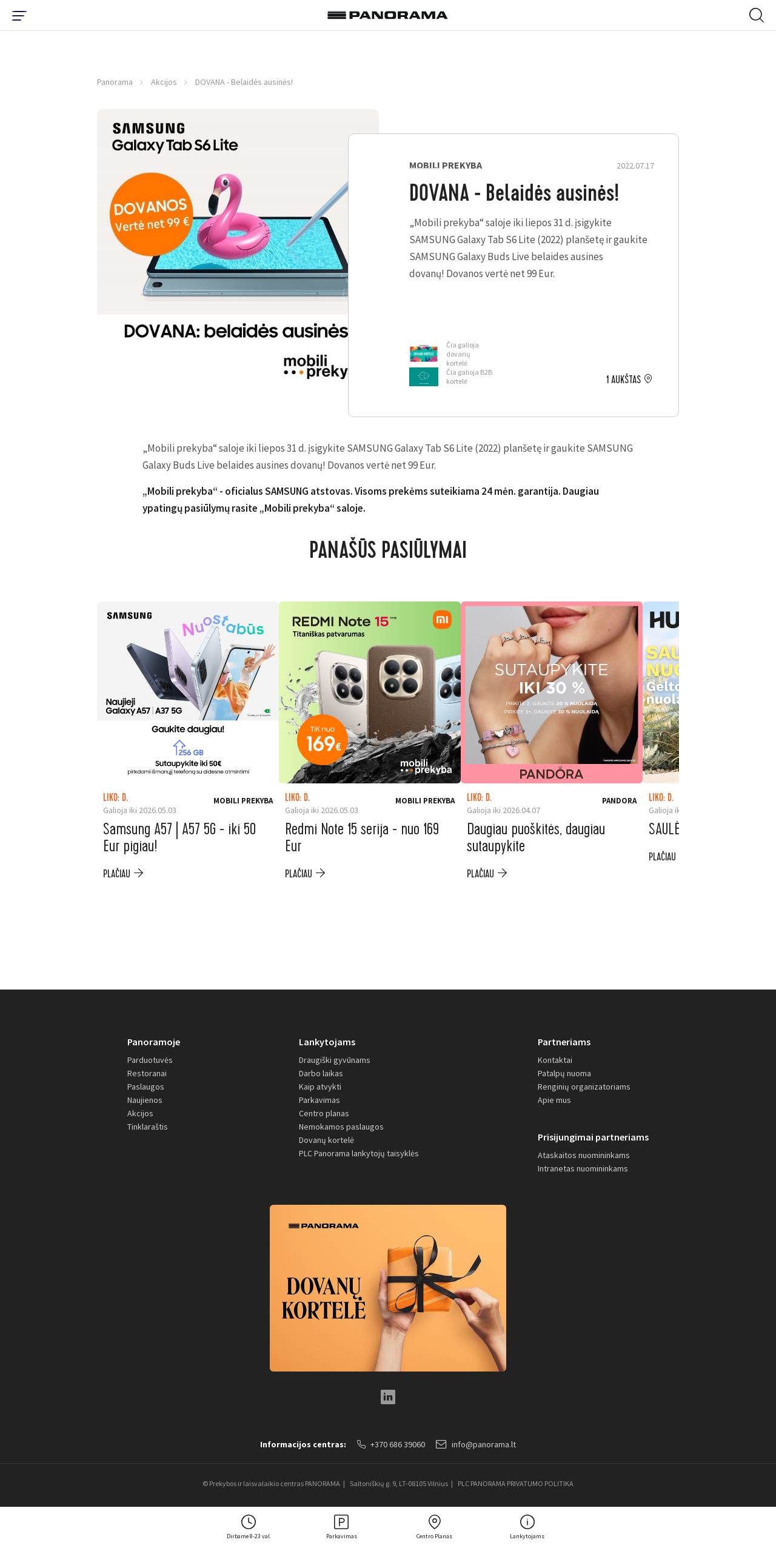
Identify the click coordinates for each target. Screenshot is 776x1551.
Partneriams (564, 1042)
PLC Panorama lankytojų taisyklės (359, 1153)
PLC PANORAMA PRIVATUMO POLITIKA (516, 1483)
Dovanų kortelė (326, 1139)
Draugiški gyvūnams (334, 1059)
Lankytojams (327, 1042)
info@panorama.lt (476, 1444)
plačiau (116, 874)
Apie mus (554, 1099)
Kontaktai (555, 1059)
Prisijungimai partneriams (593, 1137)
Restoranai (147, 1073)
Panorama (115, 81)
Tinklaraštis (147, 1126)
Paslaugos (145, 1086)
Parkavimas (319, 1099)
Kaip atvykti (320, 1086)
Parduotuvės (150, 1059)
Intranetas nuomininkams (583, 1168)
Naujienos (144, 1099)
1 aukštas (623, 380)
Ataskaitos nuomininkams (584, 1155)
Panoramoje (153, 1042)
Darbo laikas (321, 1073)
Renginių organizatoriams (584, 1086)
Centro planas (324, 1113)
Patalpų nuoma (564, 1073)
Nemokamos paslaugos (341, 1126)
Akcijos (164, 81)
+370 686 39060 (391, 1444)
